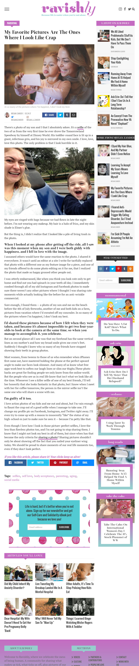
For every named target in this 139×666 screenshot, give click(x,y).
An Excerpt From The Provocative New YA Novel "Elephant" (121, 120)
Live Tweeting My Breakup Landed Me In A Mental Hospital (48, 588)
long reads (115, 442)
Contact (122, 657)
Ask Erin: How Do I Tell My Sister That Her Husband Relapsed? (115, 376)
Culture (78, 661)
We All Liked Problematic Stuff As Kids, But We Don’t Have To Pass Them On (122, 39)
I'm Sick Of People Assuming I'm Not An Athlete (122, 238)
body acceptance (44, 476)
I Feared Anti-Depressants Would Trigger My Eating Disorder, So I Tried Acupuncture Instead (122, 215)
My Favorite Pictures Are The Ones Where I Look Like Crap (121, 192)
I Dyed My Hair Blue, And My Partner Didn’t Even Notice (121, 150)
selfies (16, 476)
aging (73, 476)
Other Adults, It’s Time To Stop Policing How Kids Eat (80, 588)
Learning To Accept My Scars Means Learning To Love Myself (120, 171)
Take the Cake (115, 496)
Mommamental (115, 295)
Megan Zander (17, 113)
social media (11, 480)
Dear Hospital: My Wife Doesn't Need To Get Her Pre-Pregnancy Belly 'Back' (17, 624)
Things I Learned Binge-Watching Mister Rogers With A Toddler (79, 622)
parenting (62, 476)
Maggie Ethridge (116, 90)
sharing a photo (47, 437)
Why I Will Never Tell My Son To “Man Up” (48, 620)
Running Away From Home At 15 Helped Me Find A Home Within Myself (121, 80)
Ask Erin (115, 343)
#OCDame (115, 394)
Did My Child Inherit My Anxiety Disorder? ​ (17, 586)
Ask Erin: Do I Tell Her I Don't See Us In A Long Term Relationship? (122, 102)
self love (27, 476)
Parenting (12, 23)
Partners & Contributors (95, 659)
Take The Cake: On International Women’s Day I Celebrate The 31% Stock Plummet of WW (115, 532)
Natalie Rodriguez (117, 128)
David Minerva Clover (118, 51)
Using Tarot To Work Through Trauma (115, 426)
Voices (77, 657)
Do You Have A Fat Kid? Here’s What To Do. (115, 327)
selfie (80, 127)
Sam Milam (114, 67)
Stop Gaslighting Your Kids (120, 60)
